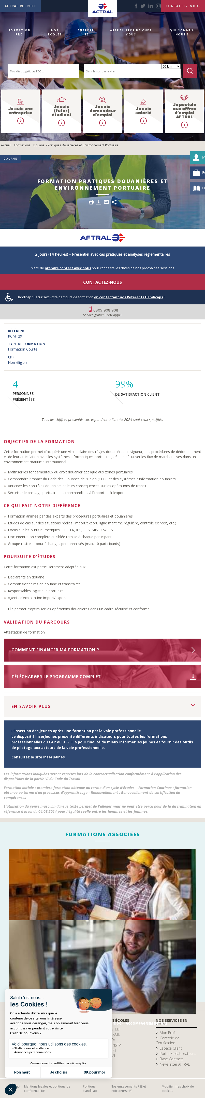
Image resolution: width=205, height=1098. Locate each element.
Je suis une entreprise (20, 111)
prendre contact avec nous (68, 268)
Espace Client (171, 1048)
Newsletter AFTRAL (175, 1064)
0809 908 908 (102, 312)
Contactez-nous (102, 282)
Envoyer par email (106, 202)
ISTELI (115, 1029)
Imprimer (91, 202)
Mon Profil (168, 1032)
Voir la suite (193, 704)
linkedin (150, 6)
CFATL (115, 1034)
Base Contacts (172, 1058)
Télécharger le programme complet (56, 676)
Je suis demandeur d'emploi (103, 111)
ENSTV (115, 1045)
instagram (158, 6)
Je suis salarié (143, 111)
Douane (10, 158)
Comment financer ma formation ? (55, 650)
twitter (143, 6)
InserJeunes (54, 757)
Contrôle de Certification (167, 1040)
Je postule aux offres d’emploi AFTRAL (184, 111)
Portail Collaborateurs (178, 1053)
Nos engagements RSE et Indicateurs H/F (128, 1088)
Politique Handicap (90, 1088)
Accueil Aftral (102, 8)
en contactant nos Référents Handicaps (128, 297)
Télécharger (98, 202)
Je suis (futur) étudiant (61, 111)
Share (113, 202)
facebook (136, 6)
